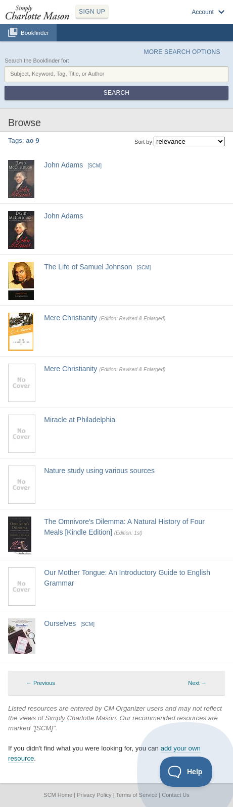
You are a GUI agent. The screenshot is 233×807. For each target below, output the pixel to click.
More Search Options (182, 51)
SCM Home (57, 795)
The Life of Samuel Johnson (88, 267)
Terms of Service (136, 795)
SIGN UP (92, 11)
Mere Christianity (70, 318)
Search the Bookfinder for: (37, 60)
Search (116, 92)
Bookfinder (35, 32)
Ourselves (60, 623)
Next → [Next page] (197, 683)
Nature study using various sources (99, 471)
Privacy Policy (94, 795)
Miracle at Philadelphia (79, 420)
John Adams (63, 165)
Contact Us (175, 795)
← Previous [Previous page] (40, 683)
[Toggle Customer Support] (186, 772)
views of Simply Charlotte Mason (67, 718)
